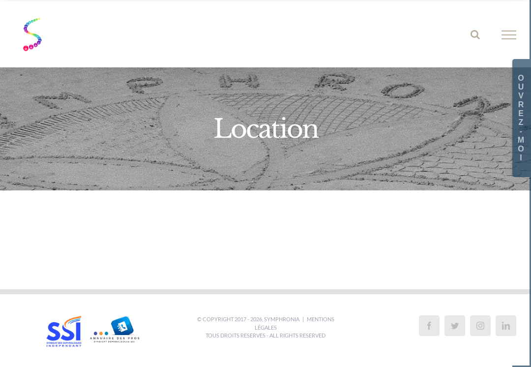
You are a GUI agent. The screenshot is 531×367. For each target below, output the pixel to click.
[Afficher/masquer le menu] (509, 35)
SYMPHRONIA (281, 319)
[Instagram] (480, 325)
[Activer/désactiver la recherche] (475, 34)
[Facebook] (429, 325)
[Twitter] (454, 325)
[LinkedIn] (506, 325)
